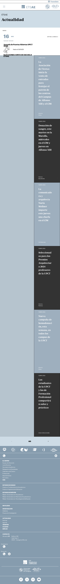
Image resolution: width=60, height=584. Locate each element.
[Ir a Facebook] (21, 579)
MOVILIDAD (6, 505)
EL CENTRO (6, 460)
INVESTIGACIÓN (7, 508)
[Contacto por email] (55, 456)
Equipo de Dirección (8, 463)
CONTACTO (6, 534)
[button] (46, 1)
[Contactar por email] (9, 554)
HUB (4, 480)
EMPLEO (5, 529)
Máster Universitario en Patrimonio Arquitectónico (17, 496)
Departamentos (7, 475)
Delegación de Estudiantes (10, 469)
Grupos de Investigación (9, 513)
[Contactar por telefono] (4, 456)
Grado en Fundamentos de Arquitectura (14, 487)
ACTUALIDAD (7, 518)
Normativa (5, 477)
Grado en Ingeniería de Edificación (12, 489)
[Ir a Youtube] (39, 579)
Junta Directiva (7, 465)
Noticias (5, 520)
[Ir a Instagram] (33, 579)
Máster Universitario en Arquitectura (13, 494)
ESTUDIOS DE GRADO (9, 485)
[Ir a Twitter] (27, 579)
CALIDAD (5, 526)
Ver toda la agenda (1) (52, 36)
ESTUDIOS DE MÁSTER (9, 492)
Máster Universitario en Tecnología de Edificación (16, 499)
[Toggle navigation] (4, 6)
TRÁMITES (6, 524)
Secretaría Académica (9, 467)
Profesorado (6, 473)
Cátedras (5, 511)
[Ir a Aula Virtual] (35, 450)
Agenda (5, 522)
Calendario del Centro (9, 471)
